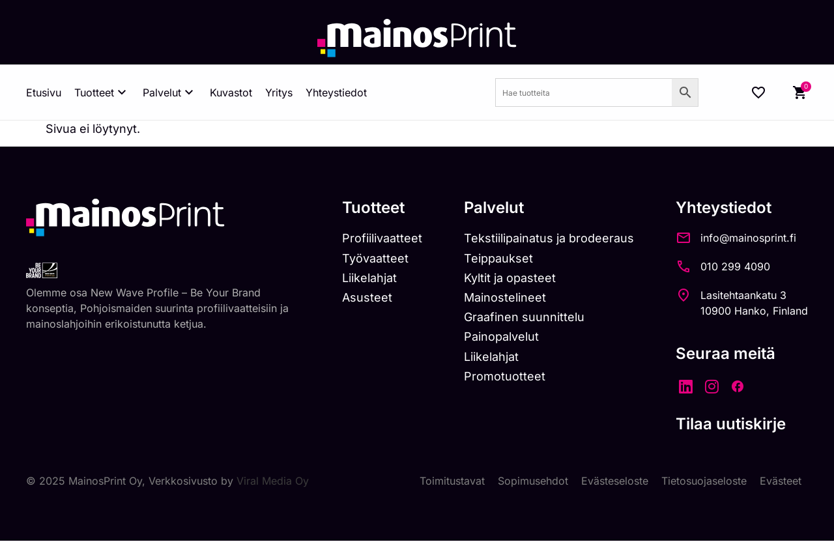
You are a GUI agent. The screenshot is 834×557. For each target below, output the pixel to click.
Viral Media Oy (273, 480)
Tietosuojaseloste (704, 480)
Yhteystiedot (336, 92)
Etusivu (43, 92)
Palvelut (170, 92)
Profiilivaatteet (382, 238)
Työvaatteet (375, 258)
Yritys (279, 92)
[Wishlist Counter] (758, 92)
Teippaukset (498, 258)
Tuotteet (102, 92)
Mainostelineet (505, 297)
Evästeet (780, 480)
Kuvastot (231, 92)
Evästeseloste (614, 480)
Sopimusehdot (533, 480)
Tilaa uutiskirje (731, 423)
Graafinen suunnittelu (524, 317)
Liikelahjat (369, 278)
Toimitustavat (452, 480)
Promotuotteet (504, 376)
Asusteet (367, 297)
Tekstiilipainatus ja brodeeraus (549, 238)
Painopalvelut (501, 336)
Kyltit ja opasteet (510, 278)
